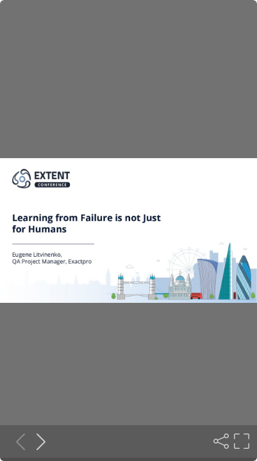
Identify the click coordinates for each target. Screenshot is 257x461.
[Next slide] (37, 441)
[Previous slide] (16, 441)
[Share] (220, 441)
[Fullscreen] (240, 441)
